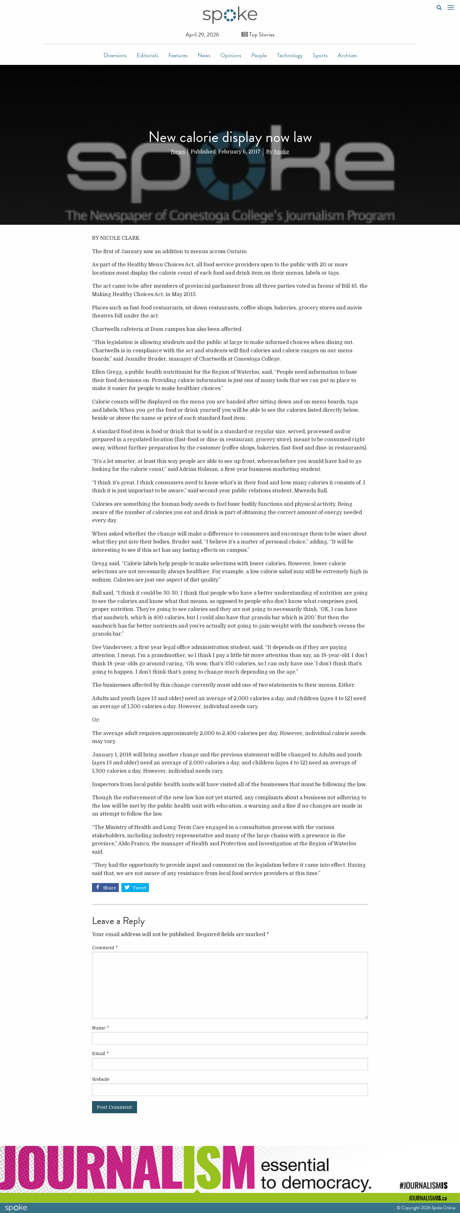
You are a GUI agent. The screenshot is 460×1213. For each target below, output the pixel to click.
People (259, 55)
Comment (105, 947)
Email (100, 1053)
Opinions (230, 55)
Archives (347, 55)
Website (101, 1079)
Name (100, 1027)
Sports (320, 55)
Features (178, 55)
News (204, 55)
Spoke (281, 152)
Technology (290, 55)
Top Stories (257, 34)
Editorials (147, 55)
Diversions (114, 55)
